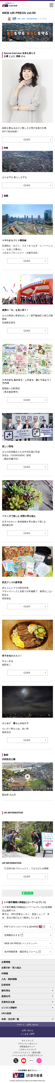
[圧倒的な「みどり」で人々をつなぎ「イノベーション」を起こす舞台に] (30, 44)
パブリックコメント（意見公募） (27, 1052)
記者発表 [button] (5, 985)
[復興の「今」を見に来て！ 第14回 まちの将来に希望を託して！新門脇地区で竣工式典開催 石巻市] (28, 44)
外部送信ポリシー (27, 1046)
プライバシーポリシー (27, 1044)
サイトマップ (27, 1041)
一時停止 (47, 44)
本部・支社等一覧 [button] (27, 1019)
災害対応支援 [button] (27, 1002)
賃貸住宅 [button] (27, 996)
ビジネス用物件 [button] (27, 1008)
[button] (51, 4)
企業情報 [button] (5, 962)
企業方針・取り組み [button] (11, 968)
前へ (5, 32)
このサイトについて (27, 1049)
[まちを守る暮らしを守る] (25, 44)
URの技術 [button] (6, 1013)
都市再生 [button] (27, 990)
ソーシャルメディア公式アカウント (27, 1055)
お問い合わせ (27, 1030)
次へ (50, 32)
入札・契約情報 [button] (9, 979)
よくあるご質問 (27, 1034)
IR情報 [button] (4, 973)
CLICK (26, 139)
